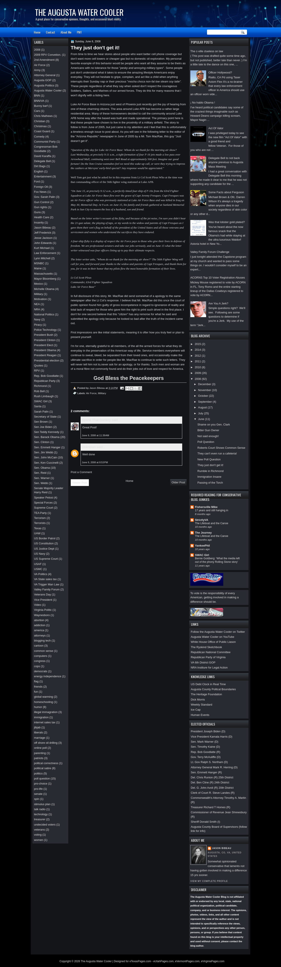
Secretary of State (45, 416)
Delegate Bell (42, 161)
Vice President (43, 599)
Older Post (178, 482)
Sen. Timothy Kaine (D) (205, 746)
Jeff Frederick (42, 232)
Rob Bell (39, 391)
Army (37, 70)
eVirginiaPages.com (212, 961)
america (39, 630)
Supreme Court (43, 507)
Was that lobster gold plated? (226, 222)
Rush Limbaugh (44, 396)
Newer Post (79, 482)
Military (102, 393)
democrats (40, 671)
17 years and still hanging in (211, 510)
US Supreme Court (46, 558)
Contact (50, 32)
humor (38, 707)
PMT (79, 32)
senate (38, 793)
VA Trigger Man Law (46, 584)
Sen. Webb (41, 483)
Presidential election (46, 360)
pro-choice (40, 783)
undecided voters (45, 824)
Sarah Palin (41, 411)
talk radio (39, 809)
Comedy (39, 136)
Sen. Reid (40, 472)
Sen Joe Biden (43, 427)
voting (37, 834)
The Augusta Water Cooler (79, 12)
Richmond (40, 386)
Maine (38, 268)
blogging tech (42, 640)
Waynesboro (42, 615)
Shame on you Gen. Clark (213, 424)
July (201, 413)
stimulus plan (42, 804)
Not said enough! (208, 436)
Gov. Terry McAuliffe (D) (206, 757)
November (205, 390)
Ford (37, 181)
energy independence (47, 676)
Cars (37, 111)
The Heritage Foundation (206, 694)
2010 (198, 367)
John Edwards (43, 243)
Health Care (41, 217)
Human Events (200, 715)
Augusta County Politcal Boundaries (213, 689)
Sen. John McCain (45, 457)
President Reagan (45, 355)
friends (38, 686)
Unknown (89, 447)
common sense (43, 650)
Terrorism (40, 518)
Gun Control (41, 202)
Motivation (40, 299)
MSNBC (39, 263)
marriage (39, 737)
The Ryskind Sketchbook (206, 647)
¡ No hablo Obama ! (202, 102)
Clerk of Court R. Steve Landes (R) (212, 792)
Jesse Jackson (43, 238)
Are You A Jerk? (218, 303)
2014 (198, 349)
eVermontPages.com (187, 961)
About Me (66, 32)
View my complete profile (209, 881)
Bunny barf (41, 105)
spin (36, 799)
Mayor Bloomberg (45, 278)
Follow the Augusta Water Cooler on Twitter (218, 631)
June (201, 419)
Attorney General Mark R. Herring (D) (214, 767)
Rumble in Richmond (210, 471)
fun (36, 691)
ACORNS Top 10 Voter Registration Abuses (217, 277)
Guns (37, 212)
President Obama (45, 350)
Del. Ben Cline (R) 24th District (210, 782)
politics (38, 773)
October (203, 395)
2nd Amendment (44, 59)
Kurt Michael (42, 248)
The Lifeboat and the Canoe (211, 523)
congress (39, 661)
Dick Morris (198, 699)
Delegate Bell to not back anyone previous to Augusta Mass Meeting (225, 162)
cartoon (38, 645)
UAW (37, 533)
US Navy (39, 553)
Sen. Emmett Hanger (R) (206, 772)
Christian (39, 121)
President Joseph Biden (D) (208, 731)
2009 (198, 373)
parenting (40, 753)
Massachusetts (43, 273)
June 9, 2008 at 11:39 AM (95, 435)
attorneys (40, 635)
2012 (198, 355)
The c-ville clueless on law (206, 51)
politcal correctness (46, 763)
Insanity (39, 222)
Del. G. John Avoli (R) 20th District (212, 787)
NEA (37, 304)
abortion (39, 620)
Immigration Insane (209, 476)
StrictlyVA (201, 520)
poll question (42, 778)
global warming (43, 696)
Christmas (40, 126)
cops (37, 666)
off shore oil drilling (46, 742)
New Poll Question (209, 459)
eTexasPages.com (140, 961)
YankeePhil (202, 545)
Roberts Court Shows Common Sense (221, 447)
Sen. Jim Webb (43, 452)
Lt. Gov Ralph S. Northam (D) (209, 762)
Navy (37, 319)
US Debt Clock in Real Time (208, 684)
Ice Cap (195, 709)
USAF (37, 564)
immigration (41, 717)
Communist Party (45, 141)
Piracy (38, 324)
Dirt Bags (40, 166)
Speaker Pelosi (43, 497)
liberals (38, 732)
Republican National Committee (211, 652)
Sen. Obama (42, 467)
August (203, 407)
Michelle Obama (44, 289)
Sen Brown (41, 421)
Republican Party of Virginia (208, 657)
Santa (37, 406)
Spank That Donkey (96, 420)
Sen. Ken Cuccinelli (46, 462)
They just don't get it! (210, 465)
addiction (39, 625)
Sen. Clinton (41, 442)
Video (37, 604)
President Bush (43, 334)
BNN (37, 95)
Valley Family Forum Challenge (209, 252)
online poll (40, 747)
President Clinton (45, 340)
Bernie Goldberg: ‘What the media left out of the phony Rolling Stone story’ (217, 560)
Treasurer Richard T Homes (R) (210, 807)
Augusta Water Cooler (48, 90)
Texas (37, 528)
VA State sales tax (45, 579)
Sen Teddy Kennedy (46, 432)
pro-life (38, 788)
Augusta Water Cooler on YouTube (212, 636)
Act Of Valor (215, 128)
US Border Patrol (44, 538)
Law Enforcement (45, 253)
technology (41, 814)
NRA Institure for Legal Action (209, 667)
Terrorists (40, 523)
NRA (37, 309)
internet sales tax (44, 722)
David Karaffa (42, 156)
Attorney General (44, 75)
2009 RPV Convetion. (47, 54)
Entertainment (43, 176)
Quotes (38, 365)
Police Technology (45, 329)
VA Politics (40, 574)
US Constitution (44, 543)
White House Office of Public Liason (213, 641)
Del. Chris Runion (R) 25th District (212, 777)
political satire (42, 768)
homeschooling (43, 702)
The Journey (203, 532)
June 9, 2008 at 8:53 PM (95, 462)
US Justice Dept (44, 548)
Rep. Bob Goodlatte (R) (205, 752)
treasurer (39, 819)
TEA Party (40, 513)
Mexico (38, 283)
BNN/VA (39, 100)
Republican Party (45, 381)
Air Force (91, 393)
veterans (39, 829)
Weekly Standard (201, 704)
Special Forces (43, 502)
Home (37, 32)
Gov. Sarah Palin (44, 196)
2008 (198, 379)
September (205, 401)
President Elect (43, 345)
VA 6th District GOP (203, 662)
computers (40, 656)
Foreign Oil (41, 186)
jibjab (37, 727)
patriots (38, 758)
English (38, 171)
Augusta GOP (42, 80)
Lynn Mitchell (42, 258)
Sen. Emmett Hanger (47, 447)
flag (36, 681)
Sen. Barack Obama (46, 437)
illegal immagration (46, 712)
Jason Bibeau (221, 848)
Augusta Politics (44, 85)
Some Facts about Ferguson (226, 192)
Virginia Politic (43, 609)
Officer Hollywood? (220, 72)
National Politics (44, 314)
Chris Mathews (43, 116)
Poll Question (205, 441)
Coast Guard (42, 131)
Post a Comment (81, 472)
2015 (198, 344)
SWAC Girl (202, 555)
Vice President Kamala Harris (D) (211, 736)
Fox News (40, 191)
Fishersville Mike (206, 507)
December (205, 384)
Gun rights (40, 207)
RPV (37, 370)
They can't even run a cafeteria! (217, 453)
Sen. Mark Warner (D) (204, 741)
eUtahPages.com (163, 961)
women (38, 840)
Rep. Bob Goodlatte (46, 375)
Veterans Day (42, 594)
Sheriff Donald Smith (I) (205, 821)
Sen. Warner (42, 478)
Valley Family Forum (46, 589)
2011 (198, 361)
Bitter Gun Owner (208, 430)
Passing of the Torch (210, 482)
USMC (38, 569)
